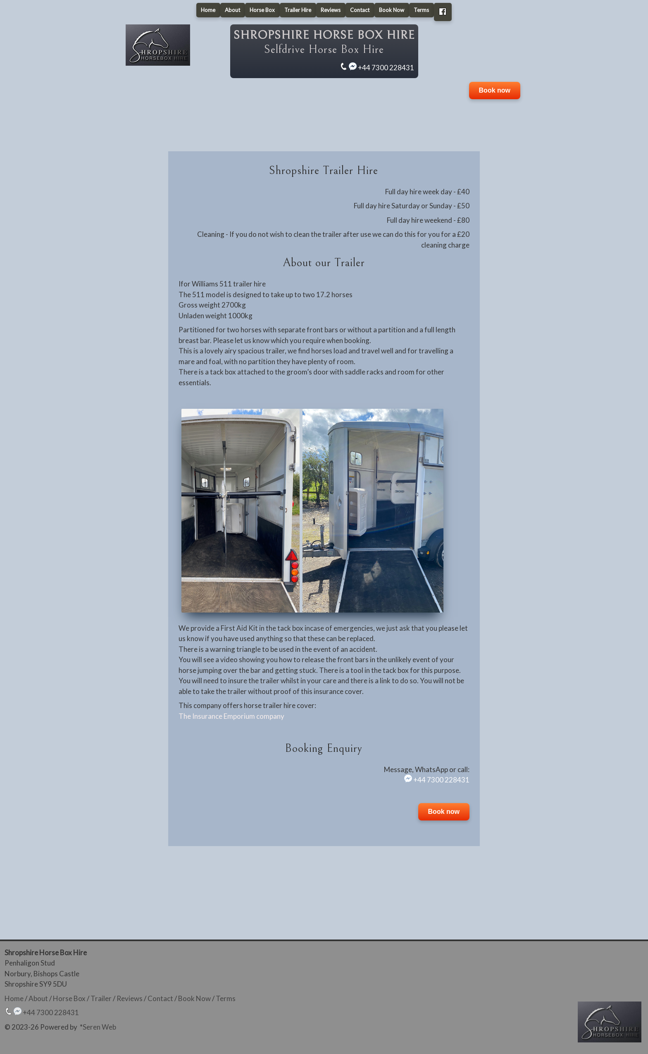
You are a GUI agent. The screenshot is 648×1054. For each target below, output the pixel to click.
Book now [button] (494, 90)
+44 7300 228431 (386, 67)
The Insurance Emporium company (231, 716)
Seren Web (99, 1027)
